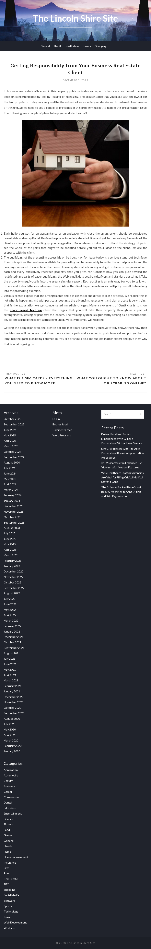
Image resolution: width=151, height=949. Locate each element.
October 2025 (12, 419)
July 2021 (9, 658)
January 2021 (12, 691)
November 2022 (13, 577)
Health (58, 46)
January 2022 (12, 631)
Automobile (11, 775)
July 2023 (9, 533)
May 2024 (10, 479)
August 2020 (12, 718)
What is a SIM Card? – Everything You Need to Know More (39, 380)
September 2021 (14, 647)
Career (8, 791)
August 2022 (12, 593)
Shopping (100, 46)
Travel (7, 917)
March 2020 (11, 740)
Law (6, 867)
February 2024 (12, 495)
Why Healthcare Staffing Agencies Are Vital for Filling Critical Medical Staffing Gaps (122, 477)
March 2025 (11, 446)
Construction (12, 797)
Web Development (15, 922)
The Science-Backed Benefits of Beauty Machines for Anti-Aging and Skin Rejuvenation (121, 491)
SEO (6, 884)
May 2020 (10, 729)
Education (10, 808)
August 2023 (12, 527)
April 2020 (10, 735)
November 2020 (13, 702)
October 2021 (12, 642)
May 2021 (10, 669)
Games (8, 835)
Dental (8, 802)
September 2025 (14, 424)
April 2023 (10, 549)
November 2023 (13, 511)
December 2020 (13, 696)
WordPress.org (61, 435)
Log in (56, 419)
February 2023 (12, 560)
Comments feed (62, 430)
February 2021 (12, 686)
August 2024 (12, 462)
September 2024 (14, 457)
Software (9, 900)
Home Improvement (16, 857)
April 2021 (10, 675)
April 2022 (10, 615)
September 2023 (14, 522)
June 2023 (10, 538)
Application (11, 770)
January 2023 (12, 566)
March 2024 (11, 489)
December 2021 (13, 636)
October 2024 (12, 451)
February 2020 (12, 745)
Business (9, 786)
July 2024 (9, 468)
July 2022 (9, 598)
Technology (11, 911)
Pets (7, 873)
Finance (8, 819)
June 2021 (10, 664)
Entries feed (60, 424)
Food (7, 829)
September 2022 (14, 588)
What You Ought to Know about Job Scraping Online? (111, 380)
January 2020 (12, 751)
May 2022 (10, 609)
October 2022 (12, 582)
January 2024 (12, 500)
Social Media (11, 895)
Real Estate (72, 46)
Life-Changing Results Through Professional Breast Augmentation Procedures (122, 453)
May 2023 (10, 544)
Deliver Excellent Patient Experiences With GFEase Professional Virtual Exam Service (121, 438)
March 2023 (11, 555)
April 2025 (10, 440)
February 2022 (12, 626)
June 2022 (10, 604)
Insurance (10, 862)
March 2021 (11, 680)
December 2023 (13, 506)
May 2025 (10, 435)
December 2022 (13, 571)
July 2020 (9, 724)
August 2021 (12, 653)
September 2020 (14, 713)
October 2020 (12, 707)
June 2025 (10, 430)
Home (7, 851)
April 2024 (10, 484)
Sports (8, 906)
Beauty (87, 46)
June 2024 (10, 473)
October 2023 (12, 517)
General (45, 46)
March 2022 (11, 620)
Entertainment (13, 813)
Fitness (8, 824)
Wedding (9, 928)
